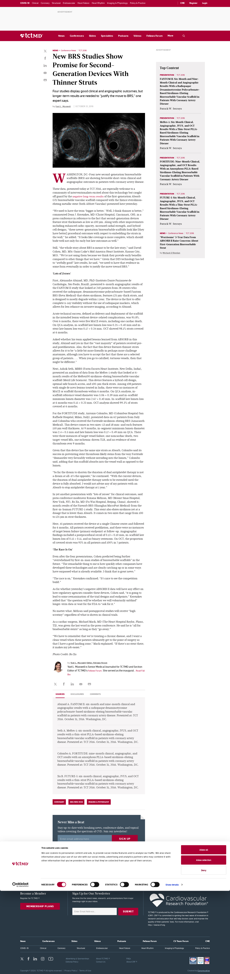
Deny (203, 953)
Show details (172, 967)
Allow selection (203, 943)
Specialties (107, 35)
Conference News (69, 50)
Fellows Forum (154, 35)
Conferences (77, 35)
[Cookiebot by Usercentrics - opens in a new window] (20, 967)
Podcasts (123, 35)
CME (182, 3)
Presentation (168, 75)
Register (193, 3)
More (170, 35)
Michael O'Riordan (172, 262)
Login (204, 3)
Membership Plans (41, 906)
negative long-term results (88, 196)
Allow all (203, 933)
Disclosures (78, 694)
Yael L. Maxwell (63, 106)
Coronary (59, 802)
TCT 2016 (85, 50)
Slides (92, 35)
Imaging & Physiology (98, 802)
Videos (137, 35)
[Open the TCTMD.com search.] (184, 36)
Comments (97, 694)
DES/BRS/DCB (76, 802)
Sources (60, 694)
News (61, 35)
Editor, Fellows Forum (99, 662)
